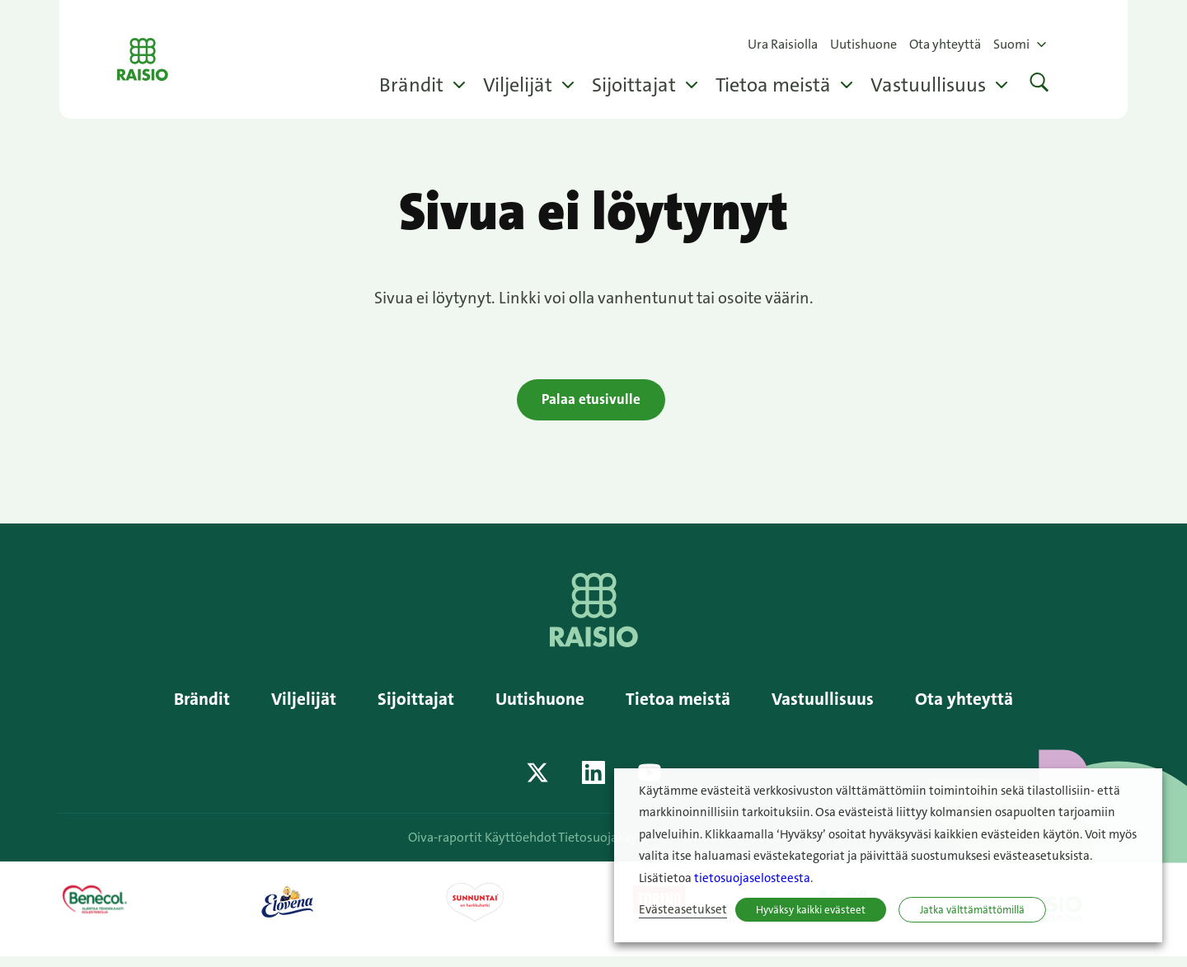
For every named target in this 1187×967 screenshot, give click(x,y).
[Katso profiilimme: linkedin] (593, 782)
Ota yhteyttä (945, 44)
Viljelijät (517, 84)
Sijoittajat (634, 84)
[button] (1039, 84)
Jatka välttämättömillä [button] (972, 910)
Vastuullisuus (928, 84)
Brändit (411, 84)
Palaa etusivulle (591, 402)
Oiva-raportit (440, 847)
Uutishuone (863, 44)
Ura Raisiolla (783, 44)
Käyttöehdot (525, 847)
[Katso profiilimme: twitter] (537, 782)
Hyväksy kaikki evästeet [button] (811, 910)
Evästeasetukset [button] (683, 910)
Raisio (161, 59)
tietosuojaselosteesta (752, 878)
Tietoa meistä (773, 84)
